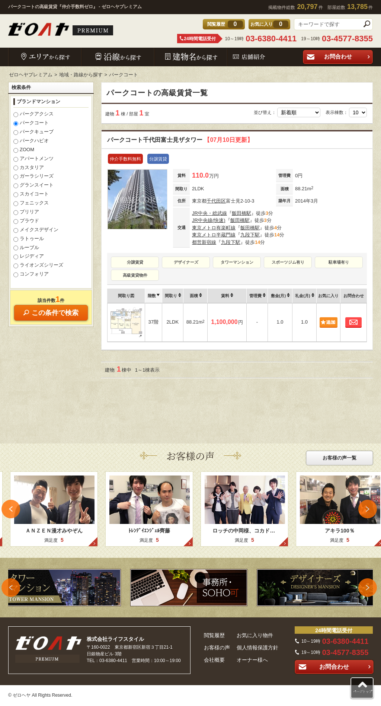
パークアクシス (33, 114)
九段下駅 (250, 235)
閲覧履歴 (214, 635)
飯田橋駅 (241, 213)
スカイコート (31, 194)
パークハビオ (31, 141)
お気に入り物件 (255, 635)
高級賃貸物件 (135, 275)
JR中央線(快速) (208, 220)
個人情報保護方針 (257, 648)
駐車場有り (339, 262)
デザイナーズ (186, 262)
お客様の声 (217, 648)
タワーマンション (237, 262)
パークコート (31, 123)
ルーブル (26, 248)
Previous (10, 509)
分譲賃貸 (135, 262)
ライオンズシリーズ (38, 265)
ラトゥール (28, 239)
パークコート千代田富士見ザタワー (180, 140)
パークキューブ (33, 132)
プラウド (26, 221)
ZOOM (23, 150)
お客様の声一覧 (339, 458)
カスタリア (28, 168)
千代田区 (216, 201)
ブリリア (26, 212)
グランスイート (33, 185)
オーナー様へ (252, 660)
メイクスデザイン (35, 230)
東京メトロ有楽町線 (214, 227)
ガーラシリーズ (33, 176)
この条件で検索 (51, 313)
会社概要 (214, 660)
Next (367, 509)
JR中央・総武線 (209, 213)
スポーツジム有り (288, 262)
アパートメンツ (33, 159)
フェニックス (31, 203)
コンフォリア (31, 274)
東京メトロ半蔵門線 (214, 235)
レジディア (28, 256)
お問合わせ (347, 56)
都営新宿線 (204, 242)
